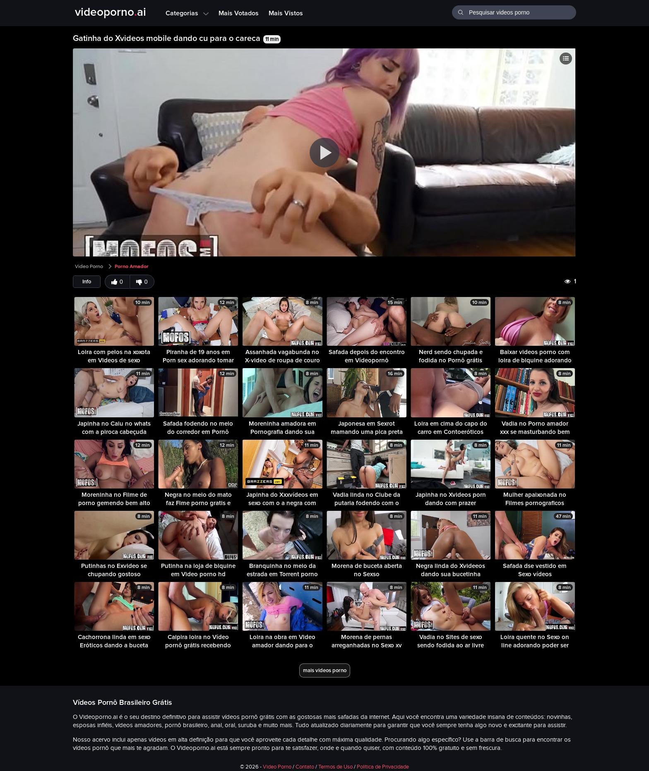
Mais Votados (239, 13)
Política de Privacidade (383, 767)
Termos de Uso (335, 767)
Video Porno (89, 266)
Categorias (187, 13)
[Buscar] (460, 12)
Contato (305, 767)
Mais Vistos (286, 13)
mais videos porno (324, 670)
